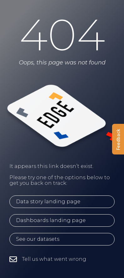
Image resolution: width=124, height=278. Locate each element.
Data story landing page (48, 202)
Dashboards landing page (51, 220)
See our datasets (37, 239)
